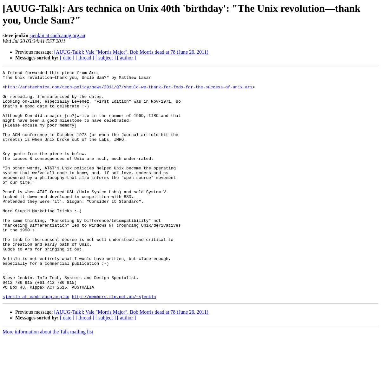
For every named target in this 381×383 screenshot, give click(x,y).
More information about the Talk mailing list (48, 377)
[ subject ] (105, 57)
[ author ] (126, 57)
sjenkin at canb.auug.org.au (57, 35)
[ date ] (67, 57)
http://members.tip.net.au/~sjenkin (114, 342)
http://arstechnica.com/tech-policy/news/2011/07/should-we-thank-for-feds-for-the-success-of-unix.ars (129, 90)
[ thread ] (85, 57)
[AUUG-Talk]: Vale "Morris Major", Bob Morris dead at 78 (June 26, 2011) (131, 52)
